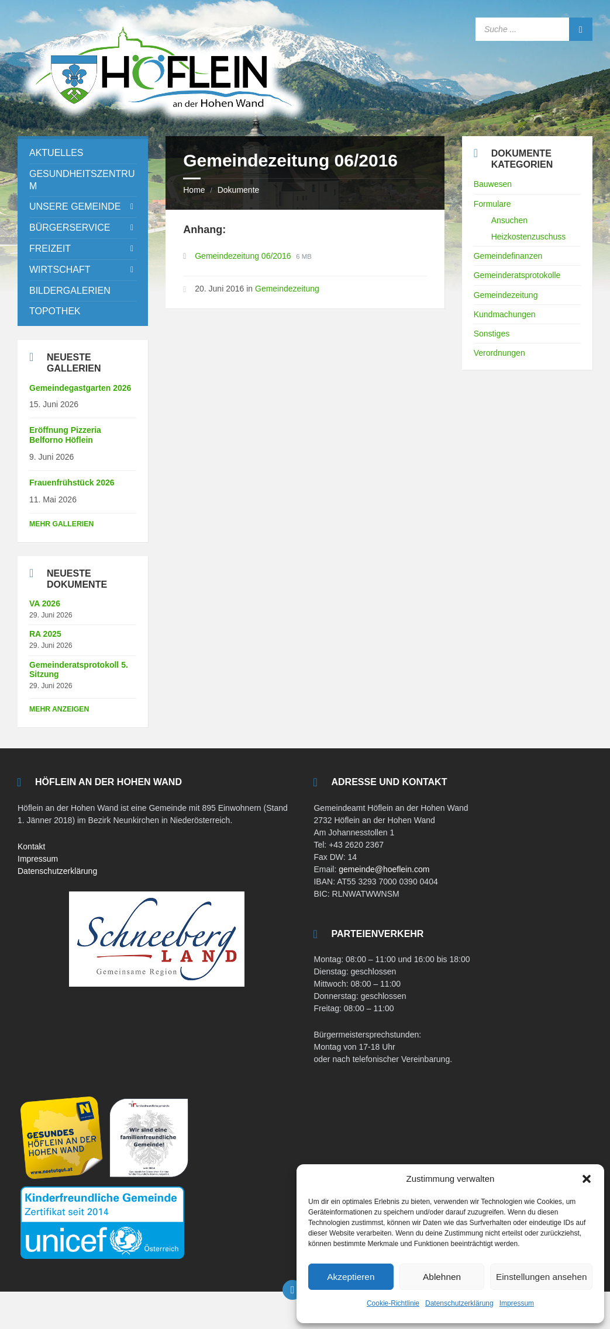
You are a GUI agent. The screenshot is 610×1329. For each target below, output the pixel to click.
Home (194, 190)
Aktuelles (56, 153)
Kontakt (31, 846)
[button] (586, 1179)
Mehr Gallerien (61, 524)
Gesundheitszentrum (82, 180)
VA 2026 (44, 603)
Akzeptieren (351, 1277)
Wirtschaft (60, 270)
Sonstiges (491, 333)
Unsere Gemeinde (74, 206)
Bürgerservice (69, 228)
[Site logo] (164, 122)
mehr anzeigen (59, 709)
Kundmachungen (505, 314)
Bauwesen (493, 184)
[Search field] (533, 29)
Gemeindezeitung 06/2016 (244, 256)
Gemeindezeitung (287, 288)
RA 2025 (45, 634)
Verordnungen (499, 353)
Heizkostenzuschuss (528, 236)
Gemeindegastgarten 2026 (80, 388)
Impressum (516, 1303)
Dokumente (239, 190)
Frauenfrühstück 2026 (72, 482)
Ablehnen (441, 1277)
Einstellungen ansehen (541, 1277)
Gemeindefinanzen (508, 256)
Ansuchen (509, 220)
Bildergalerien (70, 291)
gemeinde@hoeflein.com (384, 869)
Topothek (55, 311)
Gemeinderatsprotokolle (517, 275)
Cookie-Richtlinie (393, 1303)
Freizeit (50, 249)
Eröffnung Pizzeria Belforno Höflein (65, 435)
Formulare (492, 204)
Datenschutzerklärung (459, 1303)
